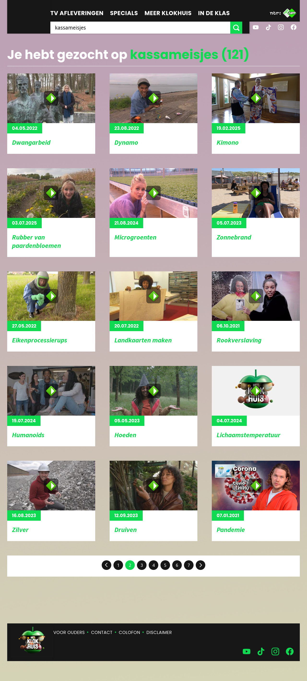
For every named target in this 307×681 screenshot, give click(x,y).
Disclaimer (159, 632)
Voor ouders (69, 632)
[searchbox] (143, 28)
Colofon (129, 632)
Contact (101, 632)
